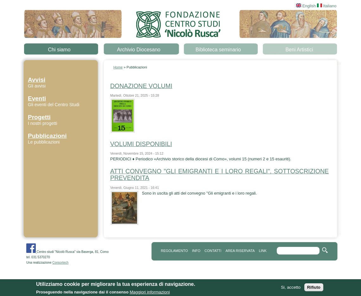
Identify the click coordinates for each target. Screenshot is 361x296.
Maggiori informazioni (150, 293)
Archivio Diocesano (139, 49)
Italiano (327, 5)
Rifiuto (313, 288)
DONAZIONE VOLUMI (141, 85)
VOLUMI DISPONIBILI (141, 143)
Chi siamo (59, 49)
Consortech (60, 262)
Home (118, 67)
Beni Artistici (299, 49)
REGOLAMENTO (174, 251)
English (306, 5)
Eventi (37, 98)
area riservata (240, 251)
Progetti (39, 117)
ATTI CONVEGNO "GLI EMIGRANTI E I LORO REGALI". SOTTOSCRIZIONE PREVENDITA (219, 174)
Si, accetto (291, 288)
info (196, 251)
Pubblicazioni (47, 135)
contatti (213, 251)
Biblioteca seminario (218, 49)
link (262, 251)
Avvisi (36, 79)
